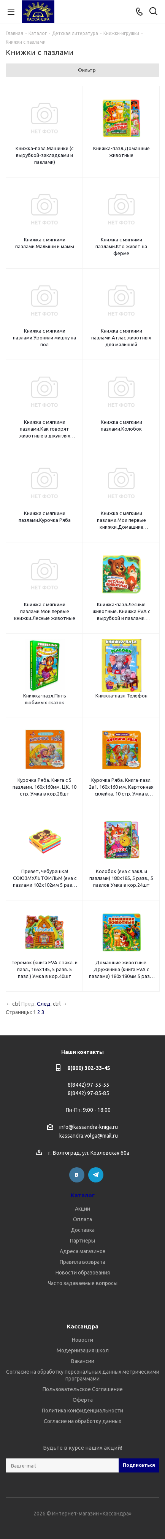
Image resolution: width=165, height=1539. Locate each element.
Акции (82, 1209)
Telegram (95, 1174)
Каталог (83, 1195)
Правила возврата (82, 1262)
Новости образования (83, 1273)
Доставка (83, 1230)
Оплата (82, 1219)
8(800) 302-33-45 (88, 1068)
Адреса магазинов (83, 1251)
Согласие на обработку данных (82, 1421)
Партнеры (82, 1241)
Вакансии (82, 1361)
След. (44, 1004)
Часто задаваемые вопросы (82, 1283)
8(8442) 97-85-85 (88, 1093)
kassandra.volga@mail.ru (88, 1136)
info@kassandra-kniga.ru (88, 1127)
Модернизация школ (83, 1350)
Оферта (83, 1400)
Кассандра (82, 1326)
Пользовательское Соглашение (83, 1389)
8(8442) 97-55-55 (88, 1085)
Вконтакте (76, 1174)
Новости (82, 1340)
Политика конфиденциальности (82, 1410)
